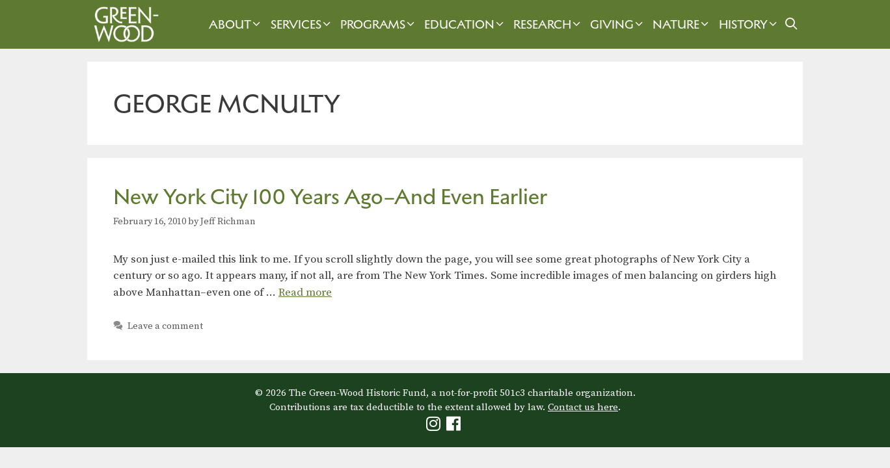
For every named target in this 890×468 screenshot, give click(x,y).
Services (302, 24)
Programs (379, 24)
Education (465, 24)
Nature (682, 24)
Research (548, 24)
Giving (618, 24)
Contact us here (583, 407)
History (749, 24)
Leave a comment (165, 326)
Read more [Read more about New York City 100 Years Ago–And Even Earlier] (305, 292)
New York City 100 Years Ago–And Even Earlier (330, 196)
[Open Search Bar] (791, 24)
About (236, 24)
